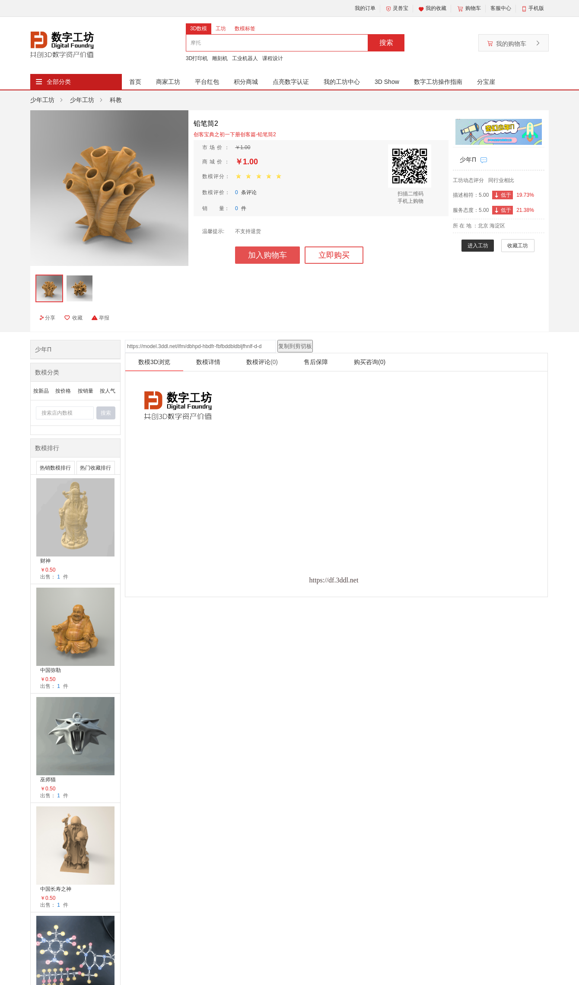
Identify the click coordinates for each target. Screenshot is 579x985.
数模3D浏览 (154, 361)
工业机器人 (245, 58)
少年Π (468, 159)
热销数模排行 (55, 468)
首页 (135, 81)
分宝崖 (486, 81)
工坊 (221, 29)
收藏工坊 (517, 246)
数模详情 (208, 361)
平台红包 (207, 81)
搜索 (386, 42)
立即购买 (334, 255)
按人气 (107, 391)
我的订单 (365, 8)
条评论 (246, 192)
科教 (116, 99)
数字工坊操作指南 (438, 81)
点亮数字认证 (291, 81)
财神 (45, 561)
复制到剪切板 (295, 346)
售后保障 (316, 361)
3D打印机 (197, 58)
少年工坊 (42, 99)
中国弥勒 (50, 670)
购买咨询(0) (369, 361)
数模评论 (262, 361)
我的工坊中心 (342, 81)
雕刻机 (220, 58)
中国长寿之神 (55, 889)
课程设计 (272, 58)
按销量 (85, 391)
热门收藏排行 (95, 468)
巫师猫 (48, 780)
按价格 (63, 391)
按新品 (41, 391)
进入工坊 (478, 246)
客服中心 (500, 8)
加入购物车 (267, 255)
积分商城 (246, 81)
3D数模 (198, 29)
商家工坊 (168, 81)
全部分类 (59, 81)
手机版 (536, 8)
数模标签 (245, 29)
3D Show (387, 81)
